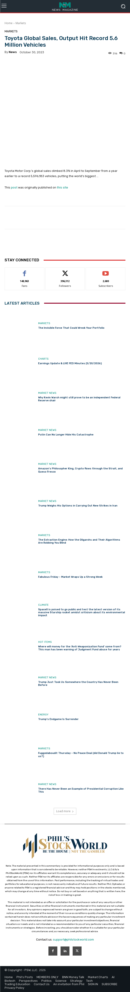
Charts (43, 359)
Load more (65, 811)
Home (9, 23)
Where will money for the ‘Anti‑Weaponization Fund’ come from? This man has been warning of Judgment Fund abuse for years (79, 648)
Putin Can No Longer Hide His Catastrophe (65, 434)
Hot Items (45, 642)
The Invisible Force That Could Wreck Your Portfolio (71, 327)
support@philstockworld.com (73, 939)
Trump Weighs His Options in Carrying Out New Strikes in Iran (77, 505)
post (14, 187)
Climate (43, 605)
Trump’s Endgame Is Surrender (58, 719)
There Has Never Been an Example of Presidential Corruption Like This (81, 790)
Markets (21, 23)
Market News (47, 393)
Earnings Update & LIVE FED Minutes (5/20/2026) (70, 363)
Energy (43, 714)
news (13, 52)
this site (62, 187)
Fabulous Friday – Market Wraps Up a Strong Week (70, 576)
